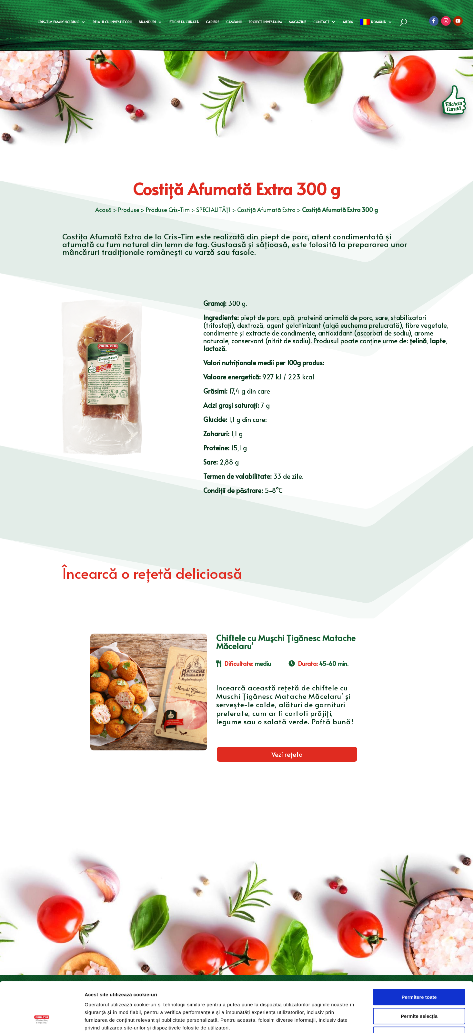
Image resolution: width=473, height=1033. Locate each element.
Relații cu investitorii (112, 22)
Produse (128, 210)
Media (348, 22)
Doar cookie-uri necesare (419, 992)
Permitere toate (419, 954)
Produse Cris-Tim (168, 210)
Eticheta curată (184, 22)
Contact (321, 22)
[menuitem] (376, 22)
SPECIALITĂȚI (213, 210)
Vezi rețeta (287, 754)
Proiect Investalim (265, 22)
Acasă (103, 210)
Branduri (147, 22)
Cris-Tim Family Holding (58, 22)
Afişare (322, 1020)
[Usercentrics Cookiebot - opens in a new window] (42, 1020)
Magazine (297, 22)
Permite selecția (419, 973)
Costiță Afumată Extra (266, 210)
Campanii (234, 22)
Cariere (212, 22)
